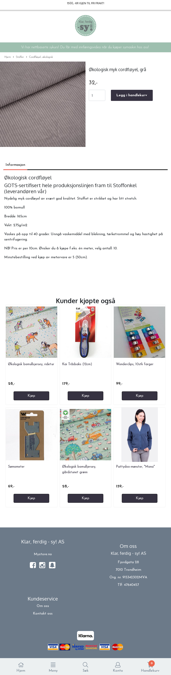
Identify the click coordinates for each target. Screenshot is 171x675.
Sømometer (16, 467)
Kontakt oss (43, 613)
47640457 (131, 585)
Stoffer (18, 57)
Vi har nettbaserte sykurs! (40, 47)
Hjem (7, 57)
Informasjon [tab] (15, 165)
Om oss (43, 606)
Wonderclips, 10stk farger (134, 364)
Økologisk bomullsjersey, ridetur (31, 364)
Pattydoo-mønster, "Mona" (135, 467)
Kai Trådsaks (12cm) (77, 364)
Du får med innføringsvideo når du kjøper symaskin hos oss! (104, 47)
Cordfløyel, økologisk (39, 57)
